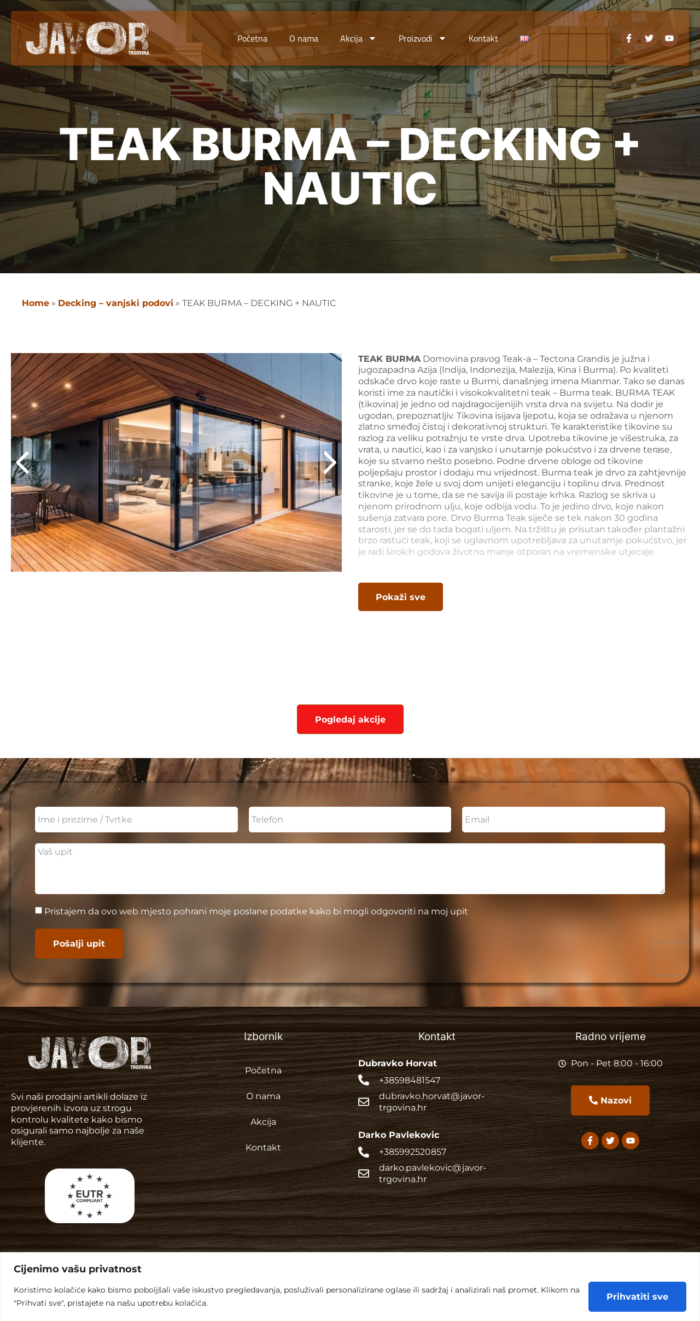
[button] (323, 462)
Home (35, 302)
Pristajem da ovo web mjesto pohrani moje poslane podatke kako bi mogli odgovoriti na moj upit (256, 911)
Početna (252, 38)
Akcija (358, 38)
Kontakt (483, 38)
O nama (303, 38)
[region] (350, 1286)
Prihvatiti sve (637, 1296)
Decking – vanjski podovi (115, 302)
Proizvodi (423, 38)
